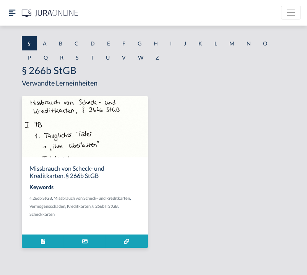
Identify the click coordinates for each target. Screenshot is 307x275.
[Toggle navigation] (291, 12)
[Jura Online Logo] (50, 13)
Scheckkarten (42, 214)
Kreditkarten (79, 206)
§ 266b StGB (40, 198)
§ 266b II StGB (105, 206)
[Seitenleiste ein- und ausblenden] (12, 13)
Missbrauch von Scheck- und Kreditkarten (92, 198)
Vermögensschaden (47, 206)
